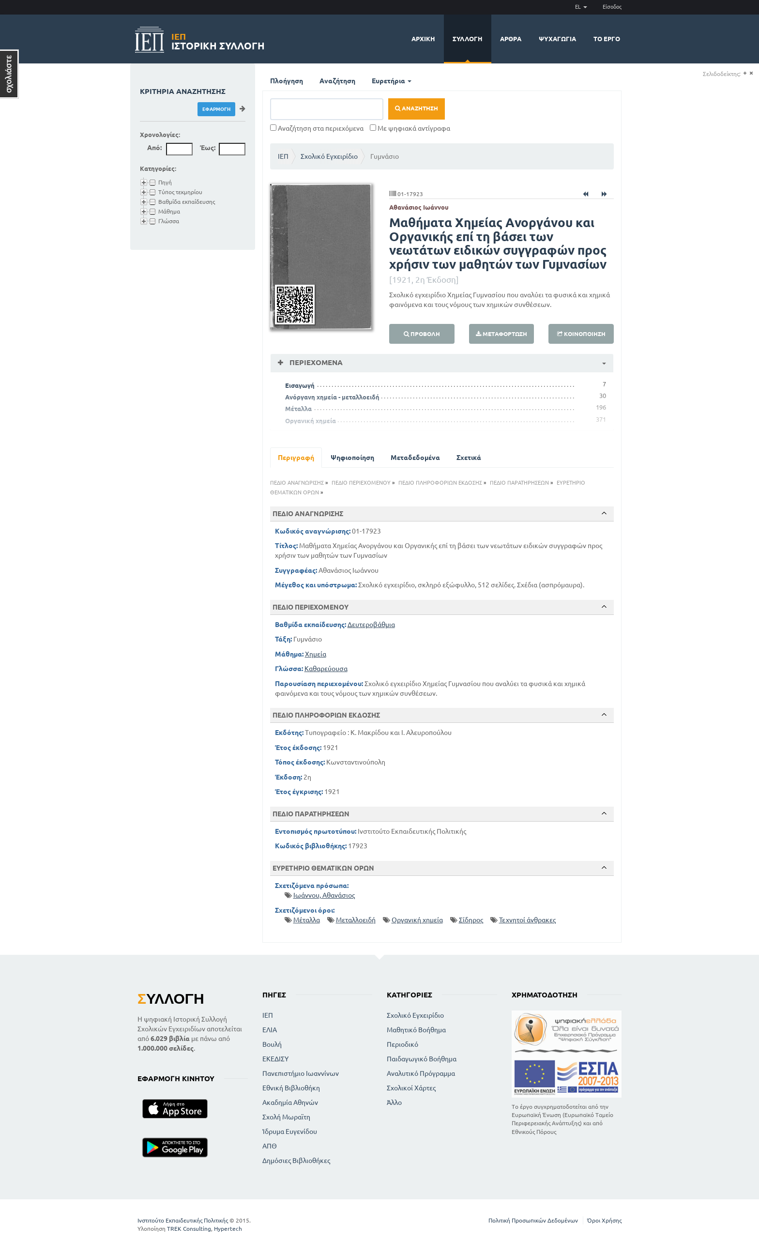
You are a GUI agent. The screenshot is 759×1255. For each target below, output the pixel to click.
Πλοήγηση (286, 81)
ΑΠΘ (269, 1146)
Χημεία (315, 654)
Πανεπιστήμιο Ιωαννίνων (300, 1073)
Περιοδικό (402, 1044)
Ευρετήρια (391, 81)
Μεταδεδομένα (415, 457)
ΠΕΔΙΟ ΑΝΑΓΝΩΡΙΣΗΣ (297, 483)
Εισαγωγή (300, 385)
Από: (154, 148)
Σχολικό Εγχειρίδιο (329, 156)
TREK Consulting (189, 1228)
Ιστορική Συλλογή (218, 39)
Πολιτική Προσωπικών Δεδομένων (533, 1220)
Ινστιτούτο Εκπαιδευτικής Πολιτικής (182, 1220)
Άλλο (394, 1102)
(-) (751, 73)
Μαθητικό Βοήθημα (416, 1030)
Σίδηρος (471, 920)
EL (581, 7)
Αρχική (423, 38)
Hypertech (228, 1228)
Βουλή (272, 1044)
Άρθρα (510, 38)
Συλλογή (468, 38)
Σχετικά (468, 457)
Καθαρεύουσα (326, 669)
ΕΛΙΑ (269, 1030)
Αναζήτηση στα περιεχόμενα (317, 128)
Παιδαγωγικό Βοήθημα (421, 1059)
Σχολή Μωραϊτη (286, 1117)
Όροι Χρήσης (604, 1220)
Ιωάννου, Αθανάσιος (324, 895)
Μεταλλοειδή (356, 920)
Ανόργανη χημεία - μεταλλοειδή (332, 397)
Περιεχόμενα (315, 362)
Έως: (207, 148)
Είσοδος (612, 7)
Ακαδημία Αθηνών (290, 1102)
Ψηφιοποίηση (352, 457)
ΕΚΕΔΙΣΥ (275, 1059)
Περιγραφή (296, 457)
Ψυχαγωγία (557, 38)
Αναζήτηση (337, 81)
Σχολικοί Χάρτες (411, 1088)
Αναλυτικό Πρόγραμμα (421, 1073)
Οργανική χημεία (310, 420)
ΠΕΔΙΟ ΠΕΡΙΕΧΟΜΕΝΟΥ (361, 483)
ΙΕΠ (283, 156)
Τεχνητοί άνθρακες (527, 920)
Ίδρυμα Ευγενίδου (289, 1131)
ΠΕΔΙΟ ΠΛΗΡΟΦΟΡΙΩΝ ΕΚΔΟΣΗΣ (440, 483)
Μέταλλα (298, 408)
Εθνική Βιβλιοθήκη (291, 1088)
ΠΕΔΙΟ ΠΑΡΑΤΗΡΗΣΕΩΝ (519, 483)
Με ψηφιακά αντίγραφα (410, 128)
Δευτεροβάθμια (371, 624)
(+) (745, 73)
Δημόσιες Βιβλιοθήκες (296, 1160)
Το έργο (606, 38)
